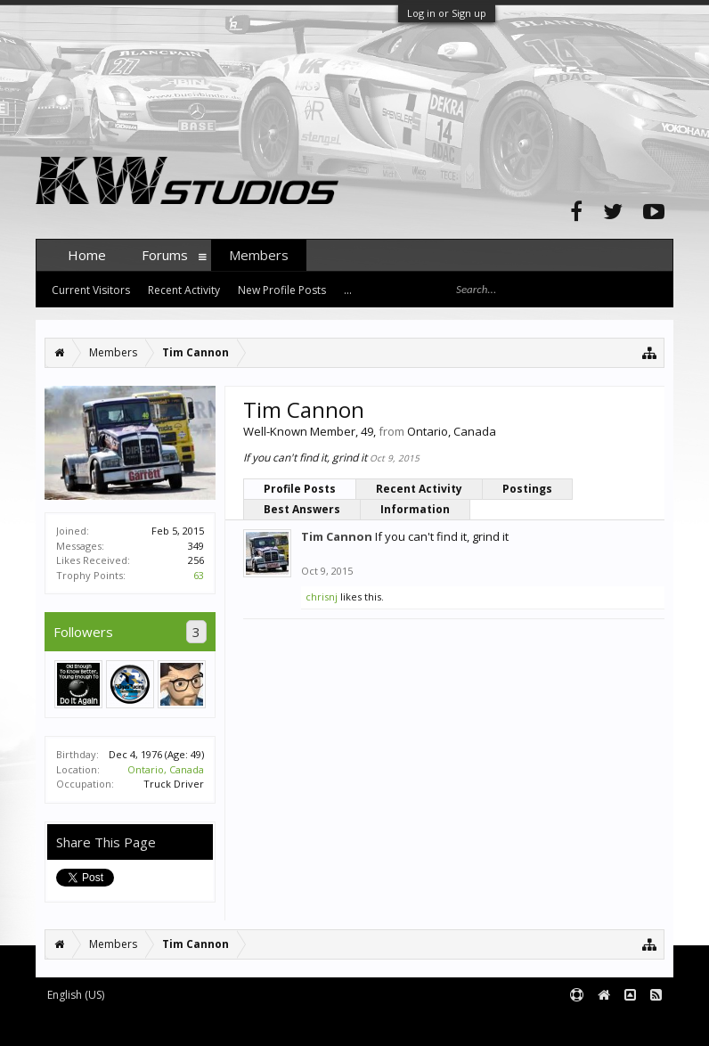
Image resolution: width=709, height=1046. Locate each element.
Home (87, 255)
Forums (165, 255)
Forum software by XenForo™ (170, 1024)
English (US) (75, 994)
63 (198, 575)
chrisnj (322, 596)
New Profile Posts (282, 290)
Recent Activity (419, 488)
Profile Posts (300, 488)
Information (415, 509)
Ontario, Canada (165, 769)
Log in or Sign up (446, 13)
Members (259, 255)
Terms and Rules (629, 1024)
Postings (527, 488)
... (348, 290)
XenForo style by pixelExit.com (386, 1024)
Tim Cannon (336, 536)
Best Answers (302, 509)
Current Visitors (91, 290)
